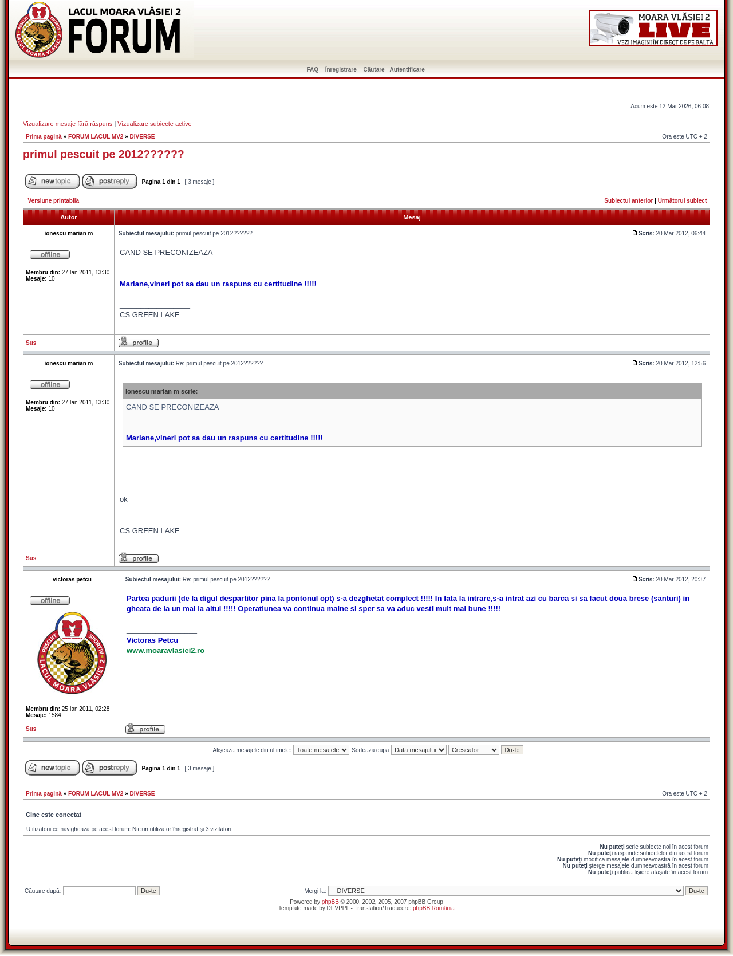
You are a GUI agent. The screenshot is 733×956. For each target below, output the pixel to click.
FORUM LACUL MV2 (95, 136)
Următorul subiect (682, 201)
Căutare (373, 69)
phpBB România (434, 908)
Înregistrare (341, 69)
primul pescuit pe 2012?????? (103, 154)
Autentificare (407, 69)
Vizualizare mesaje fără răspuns (67, 123)
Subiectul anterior (628, 201)
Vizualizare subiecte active (154, 123)
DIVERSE (142, 136)
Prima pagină (44, 136)
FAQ (313, 69)
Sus (31, 343)
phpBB (330, 902)
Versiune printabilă (53, 201)
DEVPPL (338, 908)
